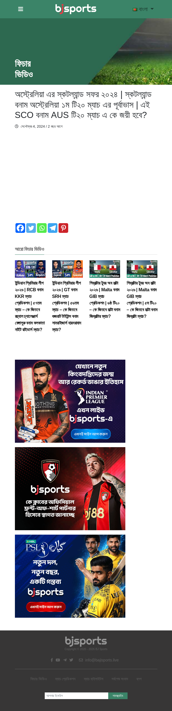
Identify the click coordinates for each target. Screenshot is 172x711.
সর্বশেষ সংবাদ (120, 679)
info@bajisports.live (99, 660)
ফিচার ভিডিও (38, 679)
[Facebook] (20, 228)
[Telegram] (52, 228)
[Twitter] (31, 228)
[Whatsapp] (42, 228)
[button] (21, 9)
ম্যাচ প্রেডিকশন (65, 679)
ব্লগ (139, 679)
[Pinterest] (63, 228)
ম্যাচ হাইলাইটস (94, 679)
